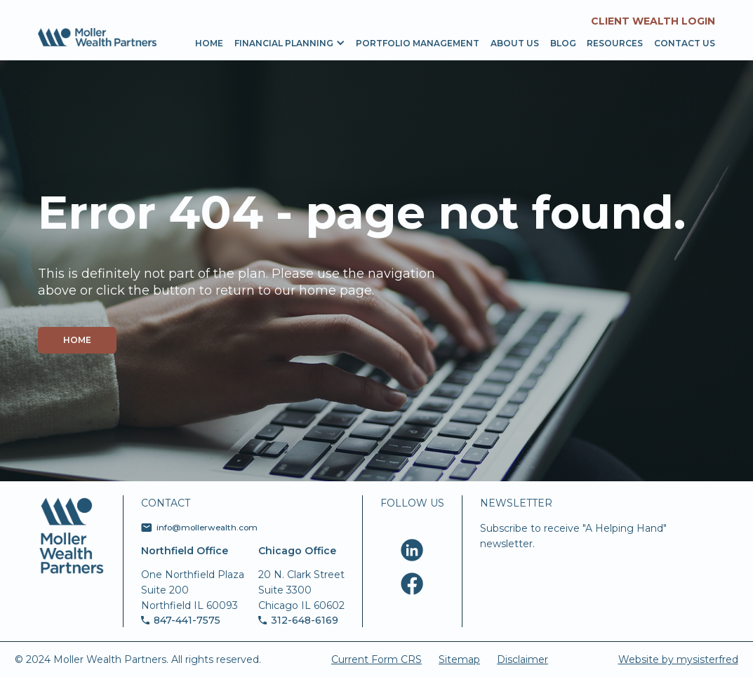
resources (615, 43)
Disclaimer (522, 659)
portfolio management (417, 43)
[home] (97, 37)
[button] (283, 42)
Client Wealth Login (653, 21)
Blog (563, 43)
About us (515, 43)
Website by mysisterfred (678, 659)
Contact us (684, 43)
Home (209, 43)
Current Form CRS (376, 659)
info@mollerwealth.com (207, 527)
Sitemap (459, 659)
